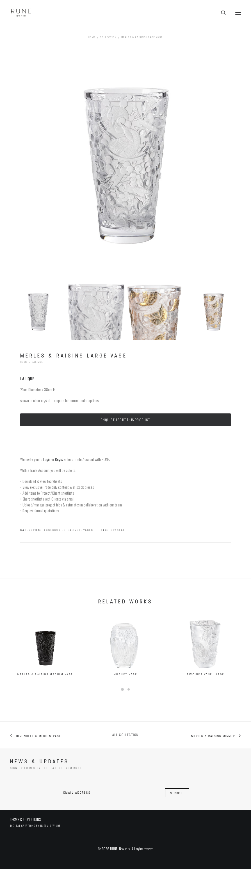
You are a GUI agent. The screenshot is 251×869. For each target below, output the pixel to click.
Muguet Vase (126, 685)
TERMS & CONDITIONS (25, 819)
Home (92, 37)
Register (61, 459)
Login (47, 459)
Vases (88, 530)
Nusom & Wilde (50, 825)
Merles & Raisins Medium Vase (45, 680)
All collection (125, 735)
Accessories (55, 530)
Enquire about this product (125, 419)
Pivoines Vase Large (206, 693)
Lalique (37, 362)
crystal (118, 530)
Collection (108, 37)
